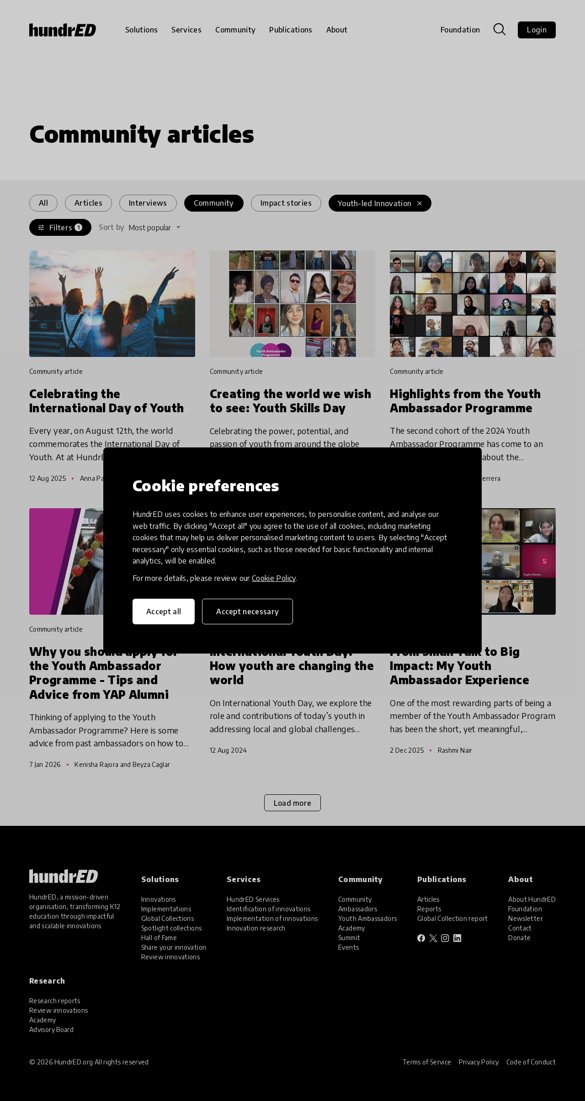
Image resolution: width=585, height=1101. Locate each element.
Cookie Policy (274, 578)
